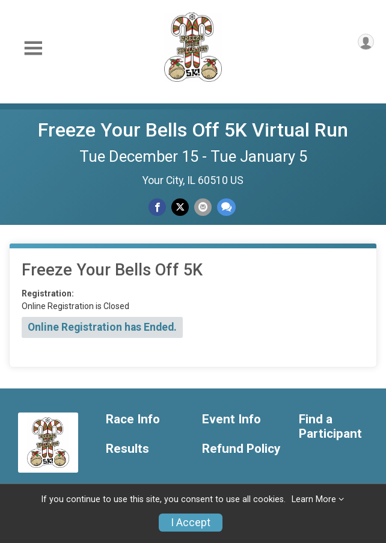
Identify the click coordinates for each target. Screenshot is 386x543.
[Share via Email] (203, 207)
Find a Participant (330, 427)
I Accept (190, 523)
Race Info (133, 419)
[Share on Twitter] (180, 207)
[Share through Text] (226, 207)
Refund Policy (241, 449)
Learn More (314, 499)
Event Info (231, 419)
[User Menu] (366, 42)
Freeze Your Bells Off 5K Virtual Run (193, 129)
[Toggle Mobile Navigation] (33, 48)
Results (127, 449)
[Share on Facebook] (157, 207)
